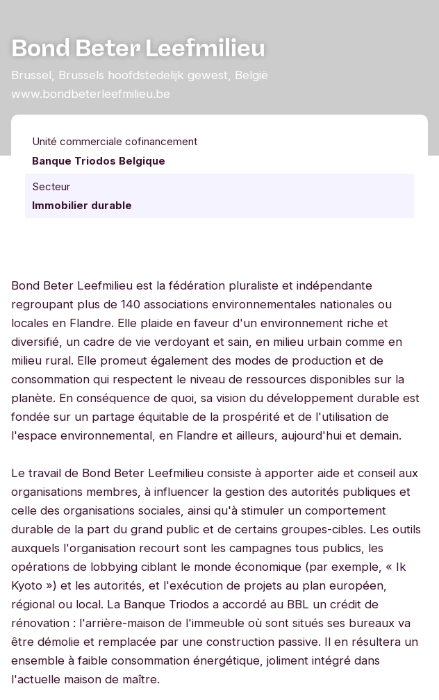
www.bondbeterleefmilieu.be (90, 94)
